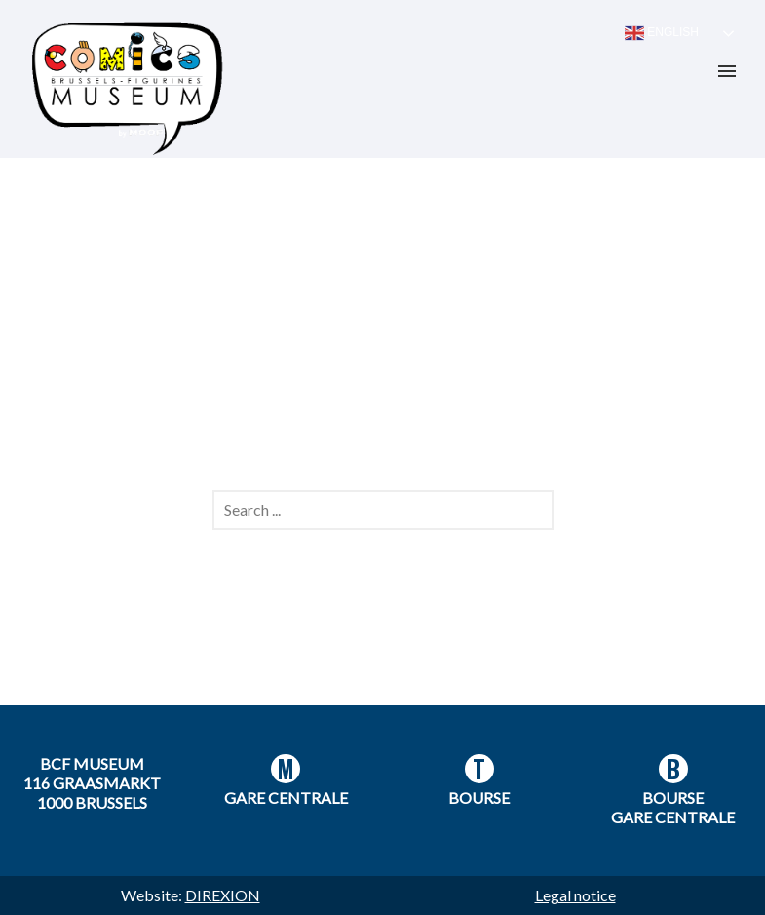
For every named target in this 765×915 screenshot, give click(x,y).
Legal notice (575, 895)
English (662, 33)
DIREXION (222, 895)
